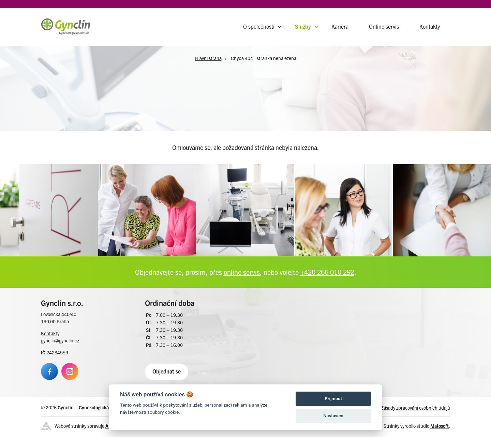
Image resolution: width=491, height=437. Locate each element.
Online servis (384, 26)
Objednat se (166, 371)
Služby (303, 26)
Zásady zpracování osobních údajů (415, 408)
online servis (242, 272)
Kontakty (429, 26)
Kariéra (339, 26)
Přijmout (333, 398)
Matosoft (439, 426)
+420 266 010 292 (327, 272)
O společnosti (258, 26)
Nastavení (333, 415)
